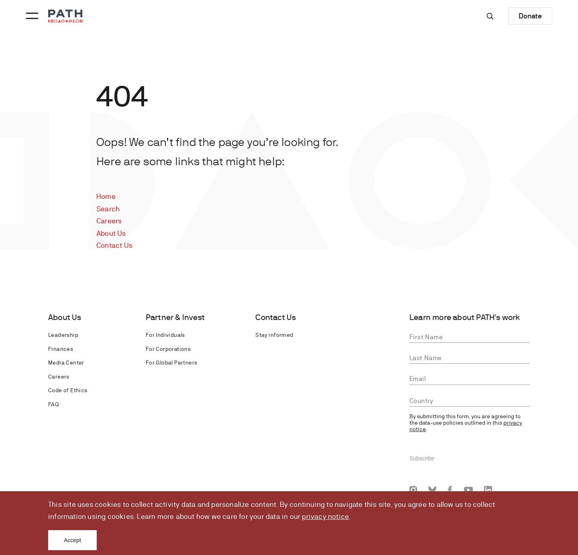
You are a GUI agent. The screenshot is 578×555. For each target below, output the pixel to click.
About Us (111, 233)
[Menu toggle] (31, 16)
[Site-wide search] (490, 16)
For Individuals (165, 335)
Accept (72, 540)
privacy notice (325, 516)
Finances (60, 349)
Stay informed (274, 335)
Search (108, 209)
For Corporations (168, 349)
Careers (109, 221)
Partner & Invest (175, 317)
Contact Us (114, 245)
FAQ (53, 404)
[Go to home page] (65, 16)
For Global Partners (171, 362)
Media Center (66, 362)
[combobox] (469, 401)
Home (106, 196)
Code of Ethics (68, 390)
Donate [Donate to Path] (530, 16)
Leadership (63, 335)
